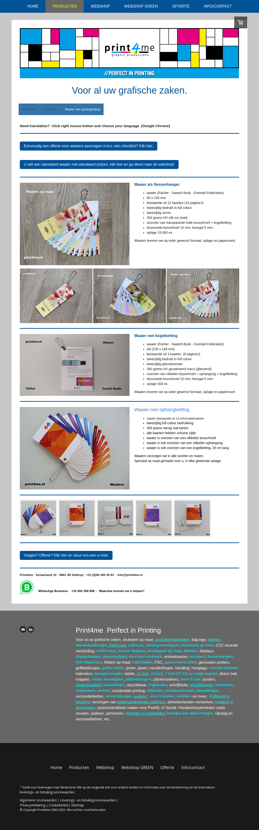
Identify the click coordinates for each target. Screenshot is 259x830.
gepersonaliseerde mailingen (141, 702)
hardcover (117, 645)
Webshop (100, 6)
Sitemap (77, 805)
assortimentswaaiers (172, 640)
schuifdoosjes (201, 685)
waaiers (140, 696)
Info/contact (218, 6)
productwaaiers (88, 685)
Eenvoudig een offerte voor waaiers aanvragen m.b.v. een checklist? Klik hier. (88, 146)
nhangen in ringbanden (145, 713)
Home (32, 6)
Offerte (180, 6)
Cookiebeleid (58, 805)
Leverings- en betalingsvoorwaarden (88, 800)
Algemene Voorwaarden (38, 800)
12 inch (143, 674)
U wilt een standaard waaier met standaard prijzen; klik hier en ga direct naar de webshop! (99, 164)
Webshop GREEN (141, 6)
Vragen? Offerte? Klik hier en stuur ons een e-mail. (66, 555)
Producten (64, 6)
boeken (214, 640)
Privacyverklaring (33, 805)
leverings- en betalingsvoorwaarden (47, 792)
